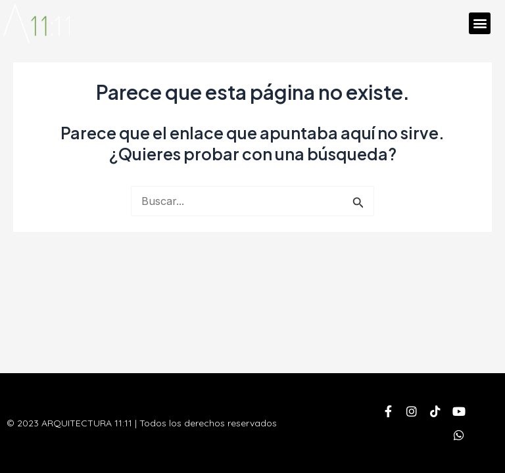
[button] (480, 23)
